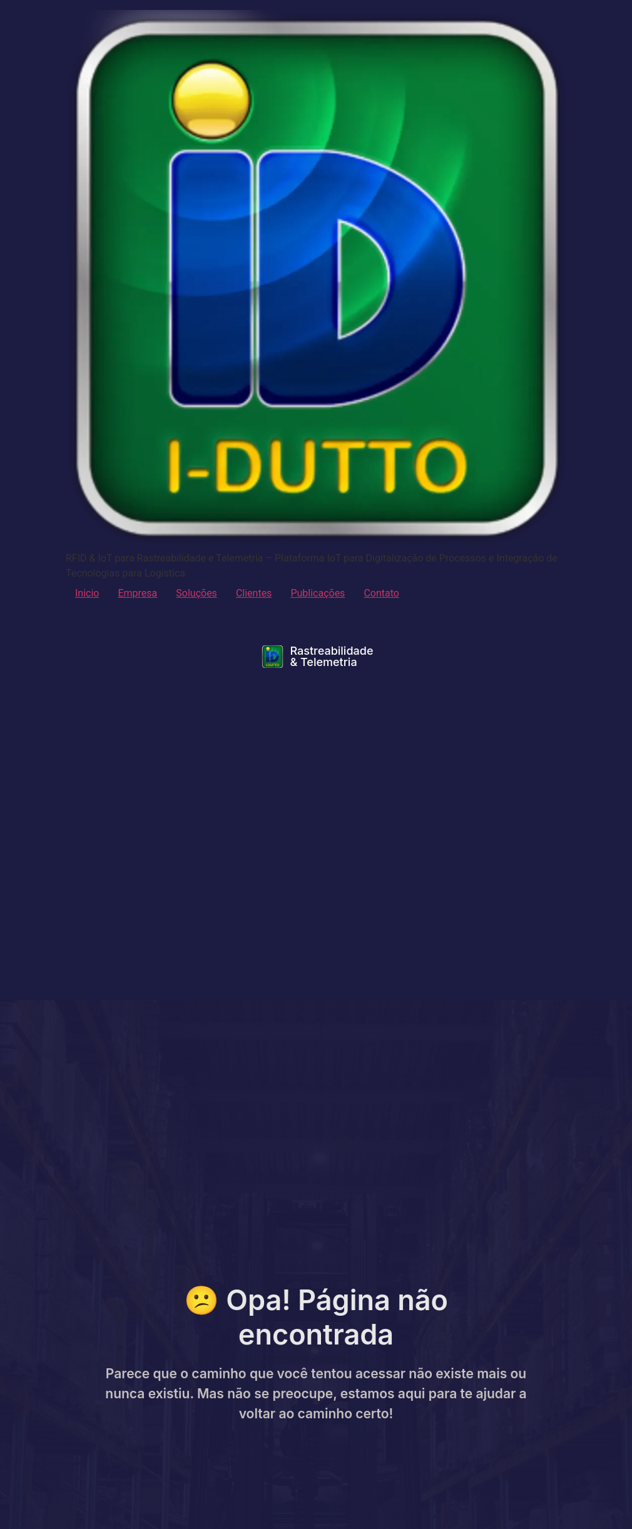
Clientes (254, 593)
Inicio (87, 593)
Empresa (137, 593)
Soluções (196, 593)
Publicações (317, 593)
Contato (381, 593)
